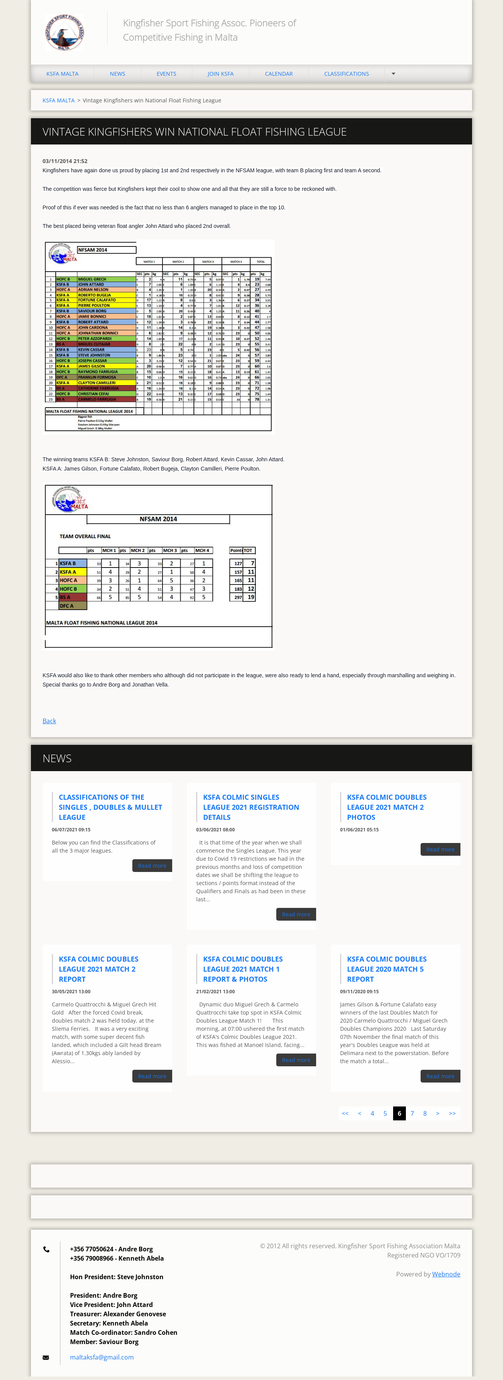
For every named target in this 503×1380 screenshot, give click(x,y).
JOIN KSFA (221, 77)
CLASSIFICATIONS (346, 77)
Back (49, 724)
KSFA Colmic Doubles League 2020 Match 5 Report (387, 972)
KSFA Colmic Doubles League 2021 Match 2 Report (99, 972)
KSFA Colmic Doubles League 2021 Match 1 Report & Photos (243, 972)
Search (452, 22)
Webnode (446, 1277)
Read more (152, 869)
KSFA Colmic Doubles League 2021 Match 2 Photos (387, 810)
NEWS (117, 77)
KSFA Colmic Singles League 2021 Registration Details (251, 810)
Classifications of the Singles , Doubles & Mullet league (110, 810)
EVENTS (166, 77)
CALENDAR (279, 77)
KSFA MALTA (62, 77)
